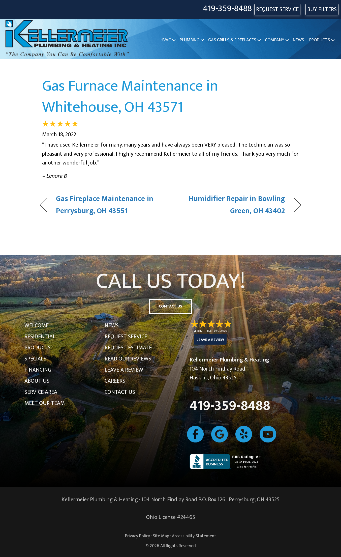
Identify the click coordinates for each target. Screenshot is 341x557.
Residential (39, 336)
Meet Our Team (44, 403)
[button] (174, 40)
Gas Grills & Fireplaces (232, 40)
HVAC (166, 40)
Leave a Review (124, 370)
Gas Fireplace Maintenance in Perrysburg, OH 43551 (104, 205)
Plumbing (189, 40)
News (298, 40)
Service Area (40, 392)
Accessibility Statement (194, 536)
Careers (115, 381)
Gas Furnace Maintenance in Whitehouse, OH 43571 (130, 96)
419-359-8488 (227, 9)
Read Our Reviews (128, 359)
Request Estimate (128, 347)
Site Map (161, 536)
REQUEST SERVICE (277, 9)
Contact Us (120, 392)
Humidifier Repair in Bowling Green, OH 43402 (231, 205)
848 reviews (217, 331)
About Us (36, 381)
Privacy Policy (137, 536)
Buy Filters (322, 9)
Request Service (126, 336)
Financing (37, 370)
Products (319, 40)
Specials (35, 359)
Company (274, 40)
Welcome (36, 325)
